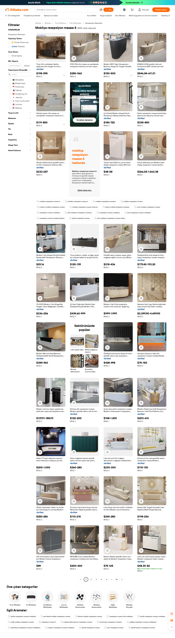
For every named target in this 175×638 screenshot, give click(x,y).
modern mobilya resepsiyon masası (51, 207)
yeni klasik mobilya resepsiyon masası (55, 616)
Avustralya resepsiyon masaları (109, 622)
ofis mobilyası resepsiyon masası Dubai (110, 218)
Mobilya (48, 23)
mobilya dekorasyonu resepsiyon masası (76, 622)
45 (117, 579)
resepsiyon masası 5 (47, 622)
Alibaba (38, 23)
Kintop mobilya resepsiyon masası (88, 616)
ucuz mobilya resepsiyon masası (147, 207)
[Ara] (108, 10)
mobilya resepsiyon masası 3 (48, 201)
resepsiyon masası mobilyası (48, 213)
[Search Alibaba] (67, 9)
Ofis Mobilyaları (75, 23)
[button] (100, 9)
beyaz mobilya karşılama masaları (116, 207)
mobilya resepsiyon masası (132, 201)
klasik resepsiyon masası (79, 218)
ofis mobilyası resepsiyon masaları (78, 213)
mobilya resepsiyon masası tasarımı (84, 207)
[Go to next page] (121, 579)
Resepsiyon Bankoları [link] (93, 23)
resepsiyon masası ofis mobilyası (120, 616)
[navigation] (19, 301)
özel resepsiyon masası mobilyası (138, 213)
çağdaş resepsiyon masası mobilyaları (142, 622)
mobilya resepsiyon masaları (104, 201)
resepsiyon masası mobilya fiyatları (51, 218)
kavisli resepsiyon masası (89, 628)
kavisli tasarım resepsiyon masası (141, 628)
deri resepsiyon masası (114, 628)
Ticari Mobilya (60, 23)
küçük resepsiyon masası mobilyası (22, 616)
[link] (171, 613)
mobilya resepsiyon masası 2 (76, 201)
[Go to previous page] (81, 579)
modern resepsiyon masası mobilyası (59, 628)
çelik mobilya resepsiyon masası (21, 622)
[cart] (133, 10)
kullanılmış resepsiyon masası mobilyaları (24, 628)
